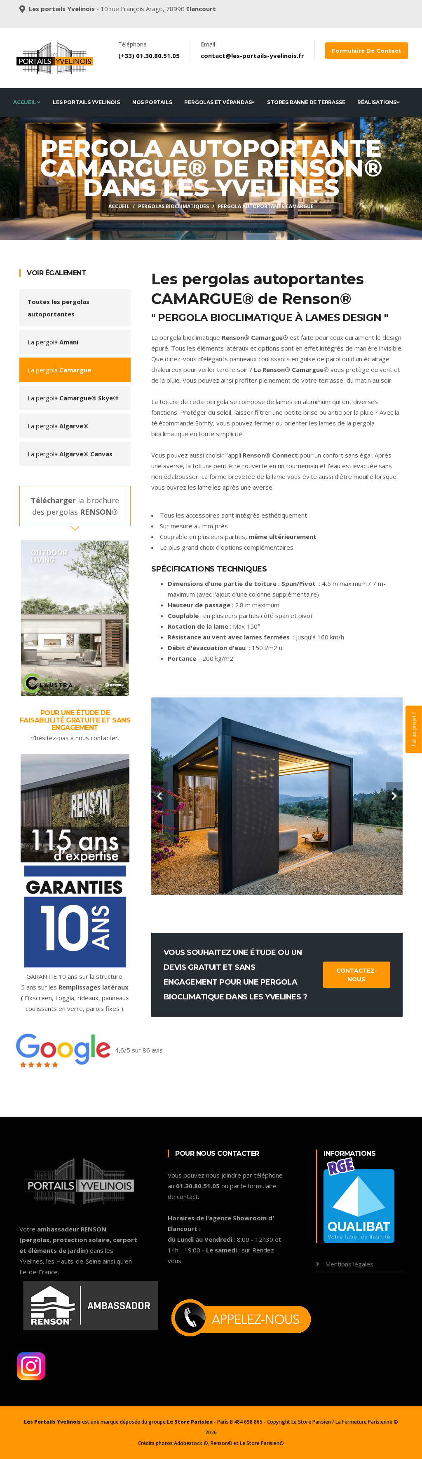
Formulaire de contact (364, 50)
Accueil (26, 102)
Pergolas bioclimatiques (173, 206)
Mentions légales (348, 1264)
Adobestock (188, 1443)
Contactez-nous (356, 975)
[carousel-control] (159, 796)
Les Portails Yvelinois (86, 102)
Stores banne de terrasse (306, 102)
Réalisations (378, 102)
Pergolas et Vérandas (219, 102)
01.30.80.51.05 (158, 55)
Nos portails (152, 102)
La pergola (53, 342)
